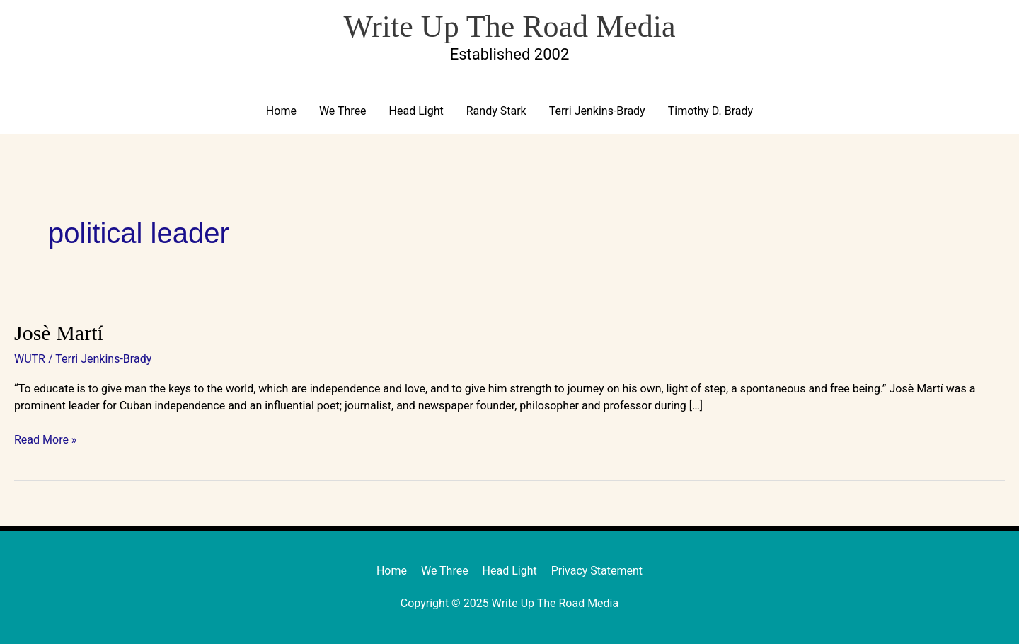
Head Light (416, 111)
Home (281, 111)
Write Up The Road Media (509, 26)
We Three (343, 111)
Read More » (45, 438)
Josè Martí (58, 332)
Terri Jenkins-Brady (597, 111)
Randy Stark (496, 111)
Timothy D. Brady (710, 111)
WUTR (29, 359)
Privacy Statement (597, 570)
